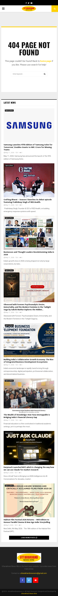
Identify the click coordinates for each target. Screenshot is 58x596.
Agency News (9, 110)
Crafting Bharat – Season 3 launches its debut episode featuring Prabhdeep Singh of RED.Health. (28, 201)
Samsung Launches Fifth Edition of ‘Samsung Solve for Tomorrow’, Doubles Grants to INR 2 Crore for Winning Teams (28, 147)
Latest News (10, 102)
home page (45, 61)
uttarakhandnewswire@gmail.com (33, 573)
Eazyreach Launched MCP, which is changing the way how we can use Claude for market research (29, 468)
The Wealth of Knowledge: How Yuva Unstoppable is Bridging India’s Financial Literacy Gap (27, 416)
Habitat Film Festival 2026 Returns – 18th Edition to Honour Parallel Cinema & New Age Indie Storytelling (27, 521)
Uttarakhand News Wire (29, 593)
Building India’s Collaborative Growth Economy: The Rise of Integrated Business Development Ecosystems (28, 361)
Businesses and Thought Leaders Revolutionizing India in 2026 (29, 253)
